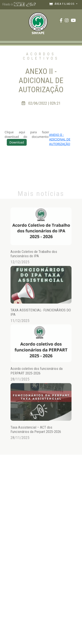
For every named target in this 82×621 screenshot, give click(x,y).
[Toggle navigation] (7, 20)
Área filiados (62, 4)
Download (16, 142)
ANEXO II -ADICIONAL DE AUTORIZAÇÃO (59, 139)
